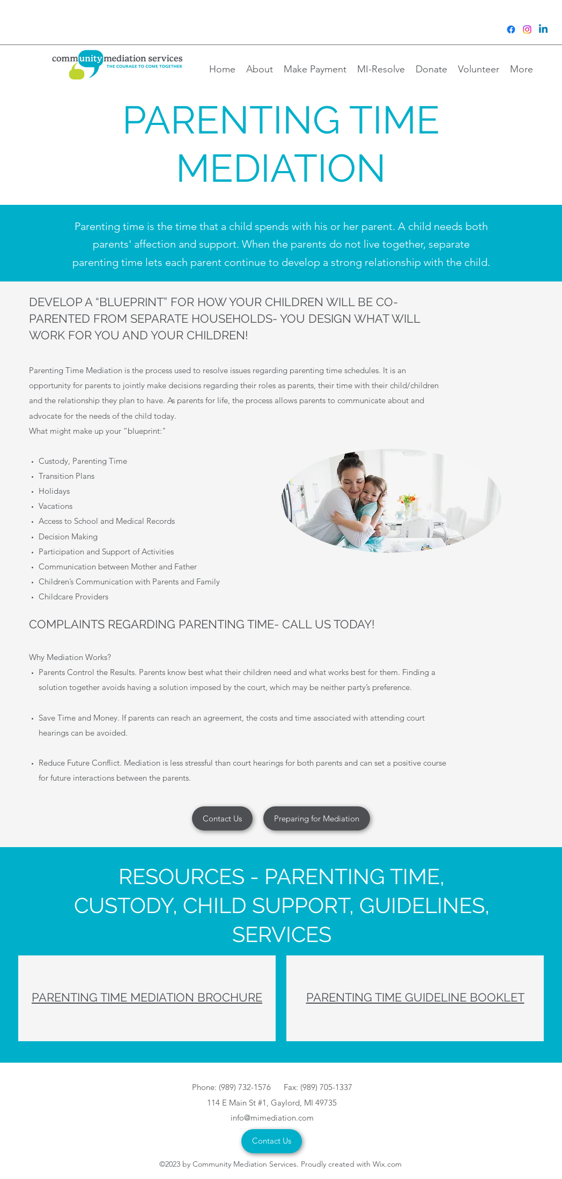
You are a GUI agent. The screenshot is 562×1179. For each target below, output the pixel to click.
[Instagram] (527, 29)
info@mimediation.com (272, 1118)
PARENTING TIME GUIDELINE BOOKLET (415, 997)
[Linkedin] (543, 29)
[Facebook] (511, 29)
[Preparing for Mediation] (316, 818)
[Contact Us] (222, 818)
